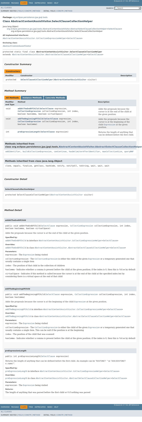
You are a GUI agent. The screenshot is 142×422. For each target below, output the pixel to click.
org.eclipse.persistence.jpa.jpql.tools (29, 17)
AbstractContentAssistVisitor (17, 46)
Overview (5, 3)
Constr (27, 11)
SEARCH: (109, 8)
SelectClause (114, 29)
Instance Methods (32, 98)
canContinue (60, 151)
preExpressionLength (29, 132)
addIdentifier (12, 151)
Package (15, 3)
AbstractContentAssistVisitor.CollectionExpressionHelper (34, 38)
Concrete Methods (55, 98)
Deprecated (40, 3)
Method (36, 11)
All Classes (6, 8)
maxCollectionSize (112, 151)
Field (20, 11)
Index (49, 3)
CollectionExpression (29, 111)
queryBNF (129, 151)
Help (56, 3)
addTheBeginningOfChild (30, 119)
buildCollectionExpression (37, 151)
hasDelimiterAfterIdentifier (84, 151)
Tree (31, 3)
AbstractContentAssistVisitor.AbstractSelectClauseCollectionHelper (49, 54)
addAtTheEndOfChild (28, 108)
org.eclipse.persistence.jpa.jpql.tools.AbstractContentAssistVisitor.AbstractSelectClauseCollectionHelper (56, 29)
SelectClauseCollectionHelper (37, 79)
